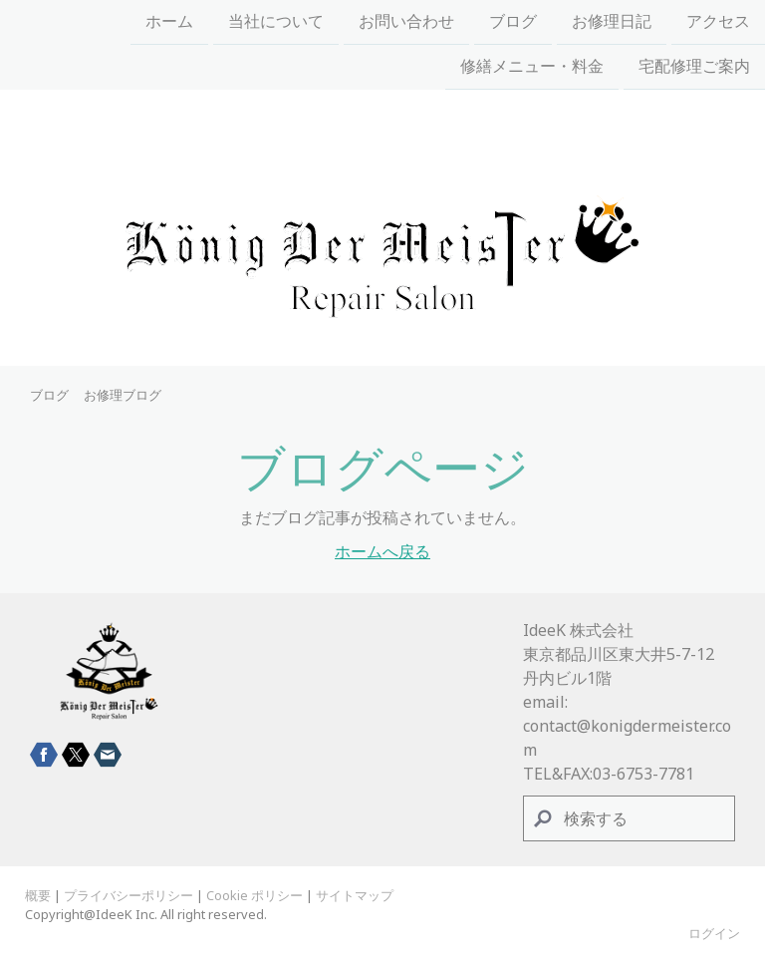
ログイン (714, 933)
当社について (276, 22)
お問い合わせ (406, 22)
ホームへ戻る (382, 551)
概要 (38, 895)
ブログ (513, 22)
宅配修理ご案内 (694, 69)
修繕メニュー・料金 (532, 69)
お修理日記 (611, 22)
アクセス (718, 22)
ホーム (169, 22)
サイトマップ (354, 895)
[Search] (629, 818)
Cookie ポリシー (254, 895)
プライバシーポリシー (128, 895)
